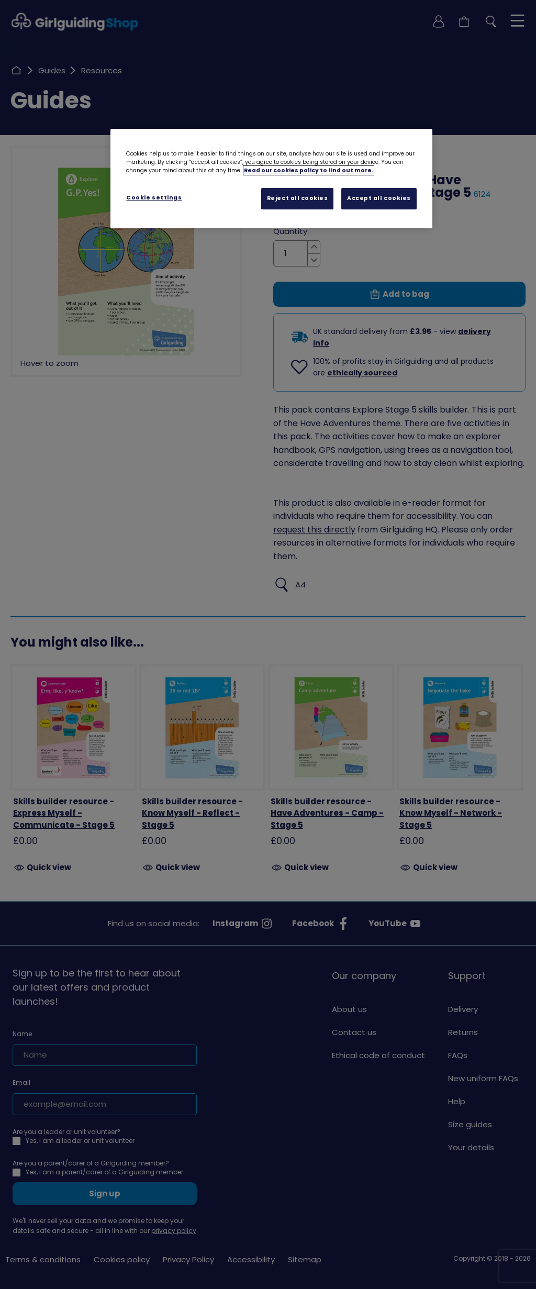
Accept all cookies (379, 198)
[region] (271, 178)
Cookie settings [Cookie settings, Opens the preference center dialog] (154, 198)
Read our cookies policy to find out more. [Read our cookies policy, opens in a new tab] (308, 170)
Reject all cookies (297, 198)
